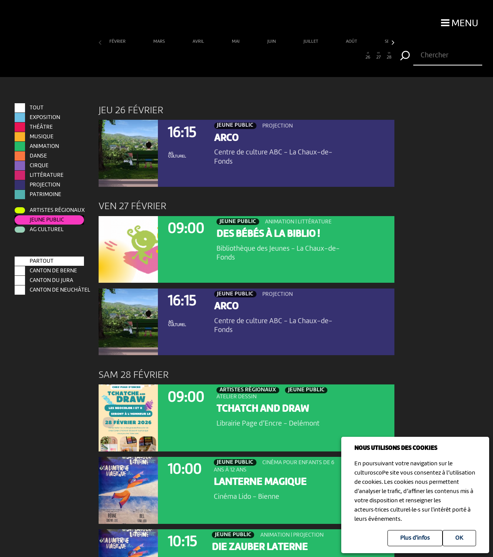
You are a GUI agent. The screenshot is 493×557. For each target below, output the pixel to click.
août (352, 41)
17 (272, 56)
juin (272, 41)
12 (220, 56)
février (118, 41)
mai (236, 41)
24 (346, 56)
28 (389, 56)
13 (230, 56)
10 (199, 56)
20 (304, 56)
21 (315, 56)
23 (336, 56)
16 (262, 56)
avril (199, 41)
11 (209, 56)
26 (368, 56)
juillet (311, 41)
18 (283, 56)
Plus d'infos (415, 538)
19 (294, 56)
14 (241, 56)
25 (357, 56)
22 (325, 56)
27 (378, 56)
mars (159, 41)
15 (251, 56)
